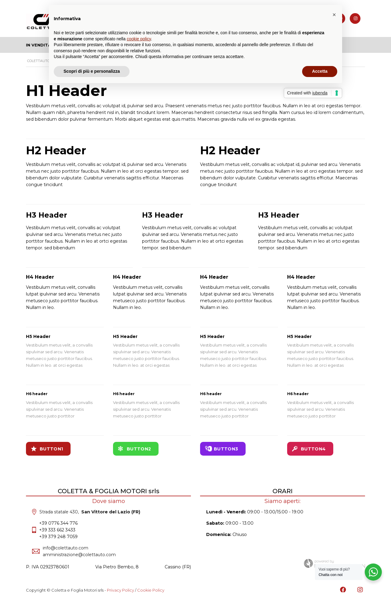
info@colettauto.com (65, 548)
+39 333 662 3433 (57, 530)
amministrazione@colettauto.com (79, 554)
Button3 (221, 449)
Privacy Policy (120, 590)
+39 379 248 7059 (58, 536)
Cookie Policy (150, 590)
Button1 (47, 449)
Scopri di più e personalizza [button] (92, 71)
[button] (334, 15)
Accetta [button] (319, 71)
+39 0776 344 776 (58, 523)
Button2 (134, 449)
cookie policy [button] (139, 38)
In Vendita (38, 44)
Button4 (309, 449)
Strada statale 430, (89, 512)
